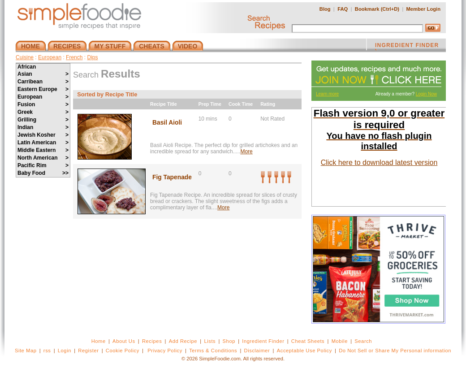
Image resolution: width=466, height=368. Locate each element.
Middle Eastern (43, 150)
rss (47, 350)
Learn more (327, 93)
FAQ (342, 9)
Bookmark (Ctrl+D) (377, 9)
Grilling (43, 120)
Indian (43, 127)
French (74, 57)
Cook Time (241, 104)
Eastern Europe (43, 89)
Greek (43, 112)
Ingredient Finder (263, 341)
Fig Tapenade (172, 177)
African (26, 67)
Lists (210, 341)
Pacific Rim (43, 165)
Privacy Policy (164, 350)
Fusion (43, 104)
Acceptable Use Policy (304, 350)
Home (98, 341)
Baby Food (43, 173)
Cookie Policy (122, 350)
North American (43, 158)
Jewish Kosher (43, 135)
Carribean (43, 81)
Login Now (426, 93)
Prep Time (209, 104)
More (246, 151)
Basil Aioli (167, 122)
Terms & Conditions (213, 350)
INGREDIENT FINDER (407, 46)
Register (88, 350)
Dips (92, 57)
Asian (43, 74)
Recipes (152, 341)
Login (64, 350)
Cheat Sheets (308, 341)
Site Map (26, 350)
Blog (325, 9)
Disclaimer (257, 350)
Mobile (340, 341)
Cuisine (25, 57)
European (49, 57)
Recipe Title (163, 104)
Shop (229, 341)
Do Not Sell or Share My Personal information (395, 350)
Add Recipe (183, 341)
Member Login (423, 9)
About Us (123, 341)
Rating (267, 104)
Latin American (43, 142)
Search (363, 341)
